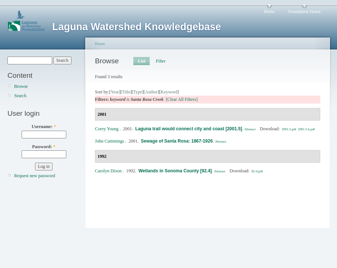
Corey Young (106, 128)
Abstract (250, 129)
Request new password (34, 175)
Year (115, 92)
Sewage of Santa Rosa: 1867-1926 (177, 141)
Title (126, 92)
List (141, 61)
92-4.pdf (257, 171)
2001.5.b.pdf (306, 129)
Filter (160, 61)
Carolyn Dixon (108, 170)
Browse (21, 86)
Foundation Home (304, 11)
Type (137, 92)
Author (151, 92)
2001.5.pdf (289, 129)
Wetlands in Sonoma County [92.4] (175, 170)
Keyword (169, 92)
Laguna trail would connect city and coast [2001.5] (188, 128)
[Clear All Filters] (181, 99)
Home (269, 11)
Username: (44, 126)
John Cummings (109, 141)
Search (20, 95)
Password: (43, 146)
